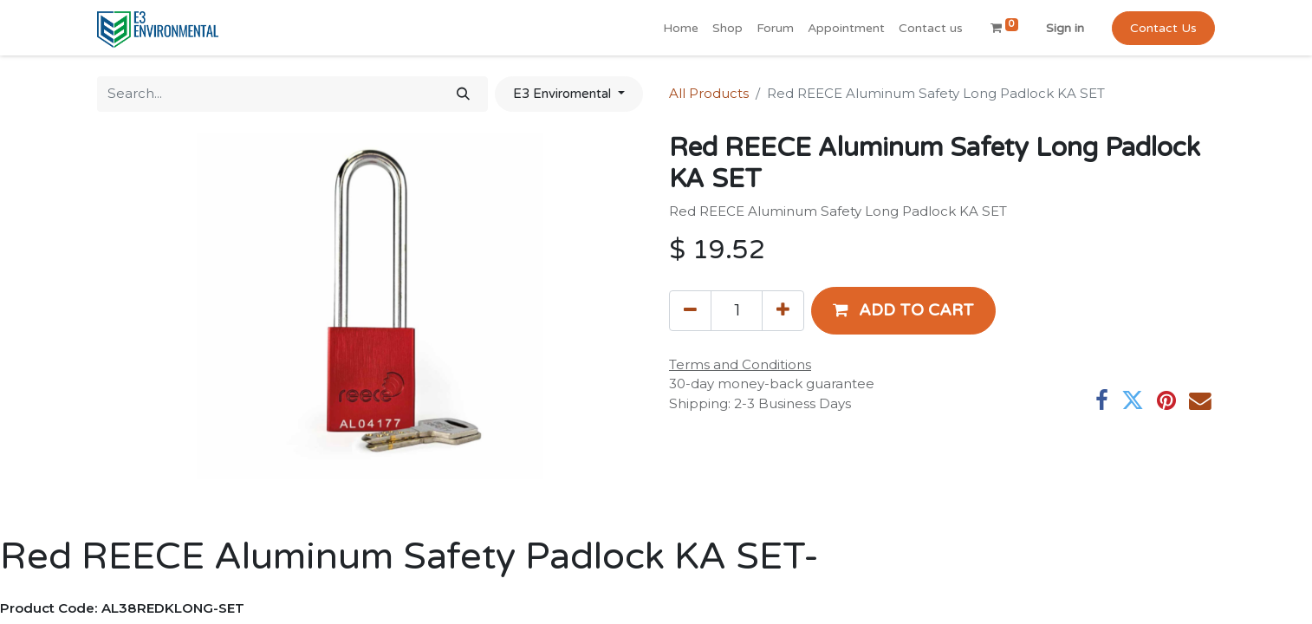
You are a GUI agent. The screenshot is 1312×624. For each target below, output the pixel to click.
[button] (903, 310)
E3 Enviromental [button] (563, 93)
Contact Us (1163, 28)
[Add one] (783, 310)
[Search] (463, 94)
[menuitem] (680, 28)
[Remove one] (690, 310)
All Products (709, 93)
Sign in (1065, 28)
